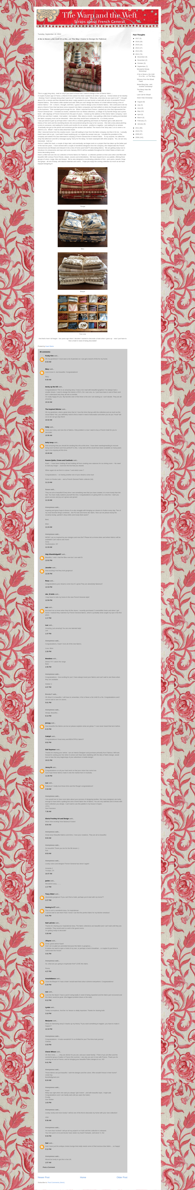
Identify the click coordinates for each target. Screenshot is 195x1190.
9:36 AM (48, 1120)
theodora (48, 658)
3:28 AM (48, 933)
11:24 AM (48, 527)
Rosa (47, 581)
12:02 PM (48, 560)
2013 (137, 51)
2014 (137, 48)
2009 (137, 134)
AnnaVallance (50, 979)
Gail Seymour (50, 749)
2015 (137, 45)
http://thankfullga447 (53, 554)
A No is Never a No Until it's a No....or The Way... (146, 75)
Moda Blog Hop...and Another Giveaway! (144, 85)
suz (46, 607)
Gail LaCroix (50, 923)
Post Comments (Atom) (56, 1182)
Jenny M (48, 767)
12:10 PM (48, 1029)
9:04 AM (48, 838)
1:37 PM (48, 634)
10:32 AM (48, 420)
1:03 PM (48, 1103)
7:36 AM (48, 811)
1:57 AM (48, 1162)
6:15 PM (48, 729)
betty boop (49, 442)
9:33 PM (48, 1136)
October (140, 63)
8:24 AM (48, 1080)
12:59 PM (48, 600)
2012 (137, 54)
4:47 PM (48, 687)
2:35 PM (48, 667)
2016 (137, 41)
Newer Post (43, 1177)
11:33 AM (48, 547)
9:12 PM (48, 1000)
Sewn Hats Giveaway (144, 98)
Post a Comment (49, 1167)
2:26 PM (48, 651)
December (141, 57)
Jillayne (48, 941)
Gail (46, 1143)
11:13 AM (48, 482)
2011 (137, 128)
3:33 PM (48, 1045)
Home (83, 1177)
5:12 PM (48, 1149)
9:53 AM (48, 853)
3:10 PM (48, 1013)
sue (46, 992)
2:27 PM (48, 900)
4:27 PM (48, 971)
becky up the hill (51, 387)
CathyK (48, 736)
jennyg (47, 723)
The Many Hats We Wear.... (144, 90)
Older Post (122, 1177)
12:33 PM (48, 587)
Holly (47, 427)
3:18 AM (48, 789)
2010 (137, 131)
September (141, 66)
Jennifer (48, 568)
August (140, 102)
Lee (46, 625)
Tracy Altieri (49, 894)
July (139, 105)
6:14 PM (48, 716)
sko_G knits (49, 594)
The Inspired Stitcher (53, 409)
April (139, 114)
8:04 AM (48, 825)
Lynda (47, 1007)
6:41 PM (48, 1062)
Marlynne (48, 1021)
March (139, 118)
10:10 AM (48, 402)
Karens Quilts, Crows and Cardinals (59, 460)
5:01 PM (48, 702)
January (140, 124)
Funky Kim (49, 356)
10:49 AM (48, 453)
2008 (137, 137)
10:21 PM (48, 760)
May (139, 111)
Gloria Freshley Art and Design (57, 819)
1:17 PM (48, 618)
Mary (47, 369)
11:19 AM (48, 500)
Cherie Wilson (50, 1052)
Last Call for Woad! (144, 95)
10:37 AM (48, 874)
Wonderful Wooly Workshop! (143, 70)
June (139, 108)
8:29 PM (48, 985)
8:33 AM (48, 362)
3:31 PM (48, 954)
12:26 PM (48, 574)
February (140, 121)
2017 (137, 38)
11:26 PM (48, 776)
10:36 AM (48, 435)
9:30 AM (48, 380)
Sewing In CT (50, 907)
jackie (47, 881)
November (141, 60)
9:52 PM (48, 742)
